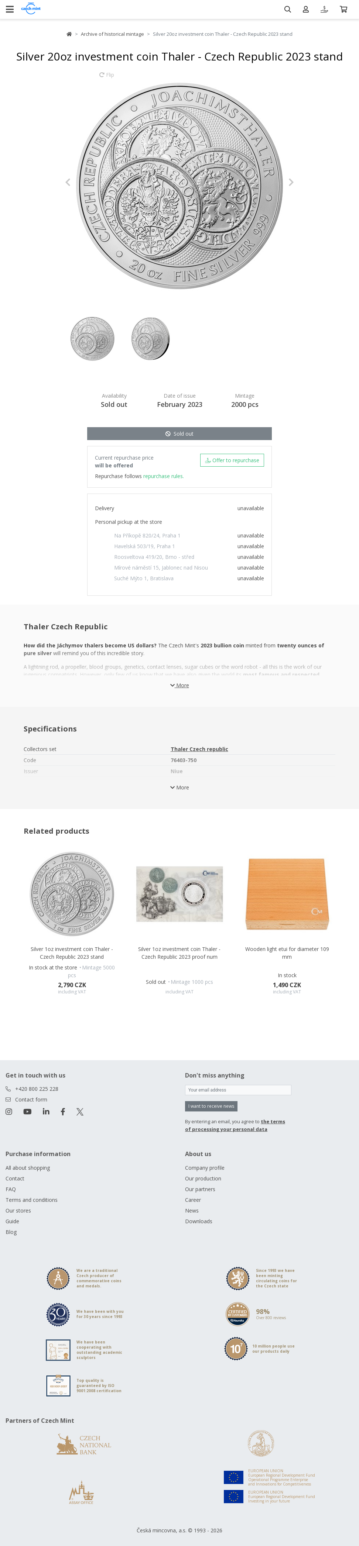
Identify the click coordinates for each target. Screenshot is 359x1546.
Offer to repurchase (232, 460)
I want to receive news (211, 1106)
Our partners (200, 1189)
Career (193, 1199)
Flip (106, 78)
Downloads (198, 1221)
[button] (82, 182)
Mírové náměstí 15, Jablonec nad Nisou (161, 567)
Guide (12, 1221)
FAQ (11, 1189)
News (192, 1210)
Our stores (18, 1210)
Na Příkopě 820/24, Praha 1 (147, 535)
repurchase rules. (163, 476)
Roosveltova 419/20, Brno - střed (154, 556)
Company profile (205, 1167)
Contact (15, 1178)
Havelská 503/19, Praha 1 (144, 546)
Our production (203, 1178)
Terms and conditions (32, 1199)
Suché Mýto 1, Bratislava (144, 578)
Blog (11, 1231)
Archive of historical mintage (112, 34)
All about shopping (28, 1167)
